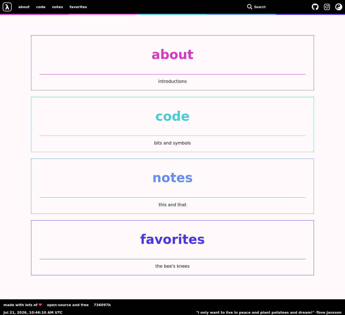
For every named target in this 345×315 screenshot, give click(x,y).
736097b (102, 305)
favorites (78, 7)
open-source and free (68, 305)
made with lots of (23, 305)
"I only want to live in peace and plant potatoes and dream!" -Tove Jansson (268, 312)
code (40, 7)
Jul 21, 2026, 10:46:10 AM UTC (33, 312)
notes (57, 7)
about (24, 7)
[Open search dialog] (276, 7)
